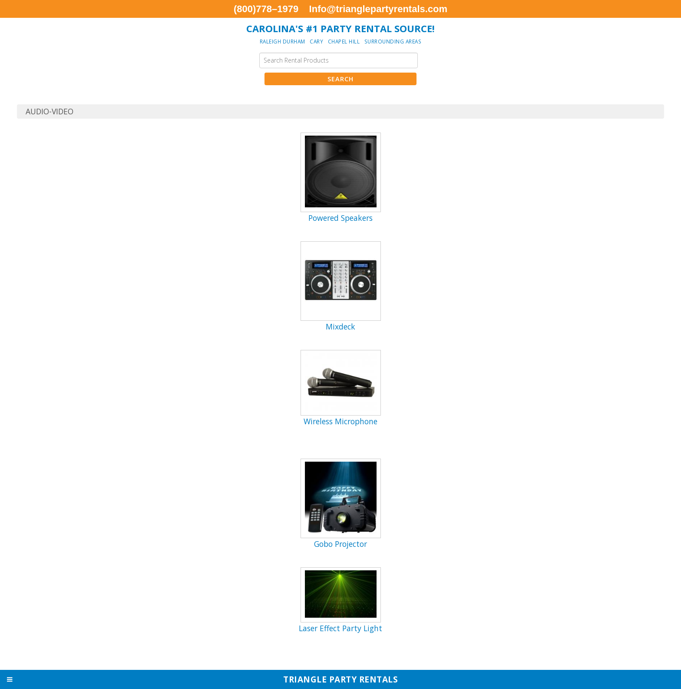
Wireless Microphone (340, 421)
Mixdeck (340, 326)
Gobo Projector (340, 544)
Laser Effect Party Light (340, 628)
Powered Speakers (340, 218)
